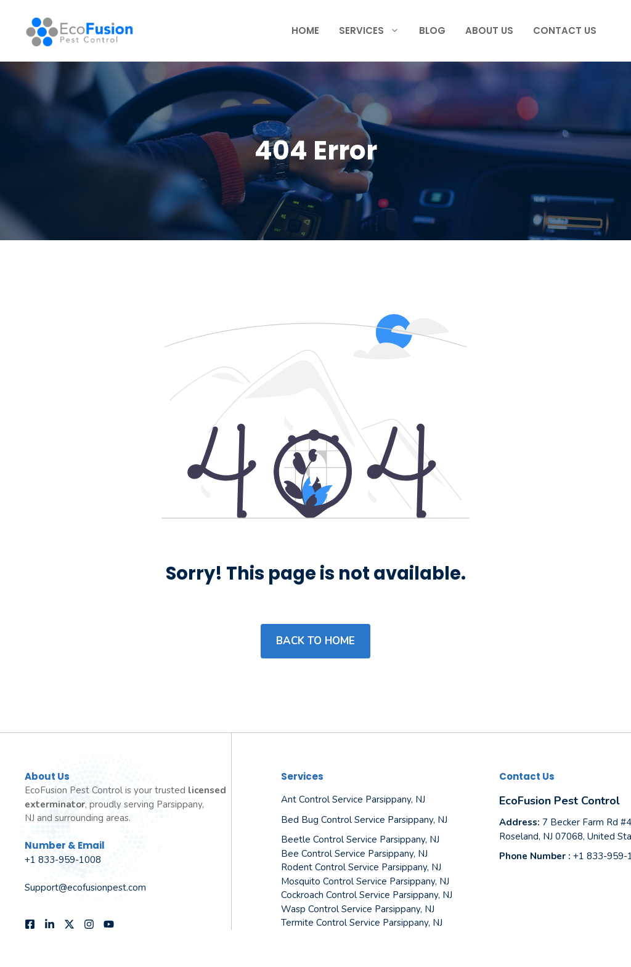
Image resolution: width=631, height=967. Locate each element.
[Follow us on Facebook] (30, 924)
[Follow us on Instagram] (89, 924)
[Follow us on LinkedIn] (49, 924)
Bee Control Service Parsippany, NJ (354, 854)
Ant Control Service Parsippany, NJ (353, 799)
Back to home (315, 641)
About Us (489, 30)
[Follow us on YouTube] (109, 924)
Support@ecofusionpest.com (85, 887)
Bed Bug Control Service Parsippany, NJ (364, 820)
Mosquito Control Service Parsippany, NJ (365, 881)
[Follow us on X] (69, 924)
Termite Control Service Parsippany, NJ (361, 922)
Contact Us (564, 30)
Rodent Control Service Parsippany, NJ (361, 867)
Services (374, 30)
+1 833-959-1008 (63, 860)
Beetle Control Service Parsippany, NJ (360, 839)
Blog (432, 30)
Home (305, 30)
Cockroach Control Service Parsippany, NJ (366, 895)
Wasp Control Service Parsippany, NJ (357, 909)
